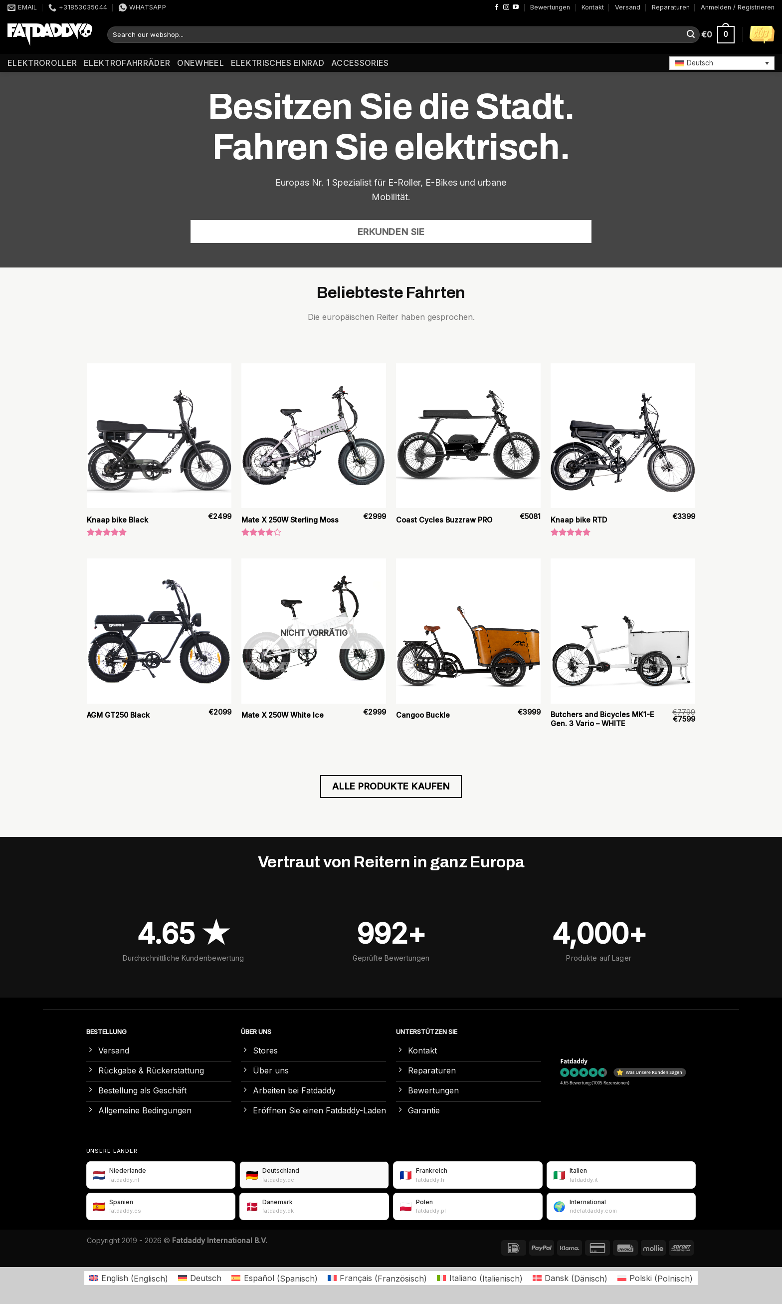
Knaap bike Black (117, 520)
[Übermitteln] (690, 34)
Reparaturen (671, 7)
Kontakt (593, 7)
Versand (627, 7)
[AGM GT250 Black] (159, 630)
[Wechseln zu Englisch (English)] (128, 1278)
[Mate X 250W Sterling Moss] (313, 435)
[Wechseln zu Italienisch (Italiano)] (479, 1278)
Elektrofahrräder (127, 63)
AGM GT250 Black (118, 715)
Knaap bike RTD (579, 520)
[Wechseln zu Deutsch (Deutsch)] (199, 1278)
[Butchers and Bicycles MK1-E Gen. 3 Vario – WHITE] (623, 630)
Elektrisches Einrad (277, 63)
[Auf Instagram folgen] (506, 7)
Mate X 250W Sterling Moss (290, 520)
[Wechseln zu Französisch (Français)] (377, 1278)
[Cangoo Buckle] (468, 630)
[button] (722, 62)
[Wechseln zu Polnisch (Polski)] (655, 1278)
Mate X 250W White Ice (282, 715)
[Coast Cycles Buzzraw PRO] (468, 435)
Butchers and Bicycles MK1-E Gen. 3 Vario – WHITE (602, 719)
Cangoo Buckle (423, 715)
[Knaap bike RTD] (623, 435)
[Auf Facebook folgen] (497, 7)
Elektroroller (42, 63)
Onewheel (200, 63)
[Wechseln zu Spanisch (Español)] (274, 1278)
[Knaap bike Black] (159, 435)
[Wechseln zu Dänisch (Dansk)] (570, 1278)
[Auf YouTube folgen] (516, 7)
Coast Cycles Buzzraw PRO (444, 520)
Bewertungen (550, 7)
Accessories (360, 63)
